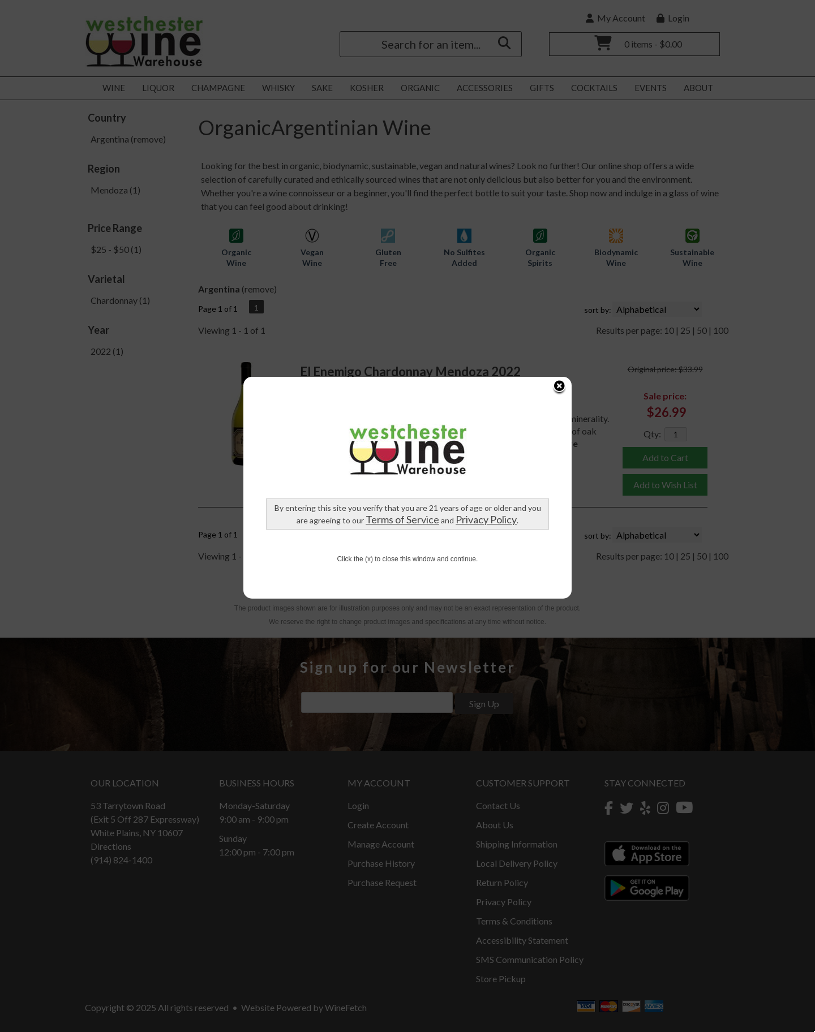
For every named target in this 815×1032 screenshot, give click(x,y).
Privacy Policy (486, 409)
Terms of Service (402, 409)
